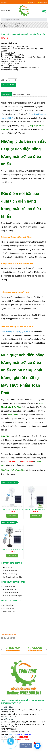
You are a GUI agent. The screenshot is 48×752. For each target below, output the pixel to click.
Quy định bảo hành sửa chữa (12, 577)
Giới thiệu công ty (8, 605)
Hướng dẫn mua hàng (10, 574)
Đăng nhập (43, 2)
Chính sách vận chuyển (10, 593)
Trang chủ (4, 24)
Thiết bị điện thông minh (19, 24)
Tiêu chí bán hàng (8, 608)
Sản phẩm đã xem (8, 522)
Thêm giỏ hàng (8, 85)
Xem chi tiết (12, 516)
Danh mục (6, 10)
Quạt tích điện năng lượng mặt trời (15, 26)
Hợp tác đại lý (7, 567)
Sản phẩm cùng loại (9, 482)
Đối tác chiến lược (9, 611)
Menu (5, 2)
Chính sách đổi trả (9, 586)
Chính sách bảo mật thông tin (12, 596)
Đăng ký (32, 2)
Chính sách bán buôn (10, 571)
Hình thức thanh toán (9, 589)
